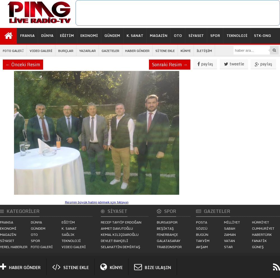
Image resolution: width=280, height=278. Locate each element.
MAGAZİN (158, 35)
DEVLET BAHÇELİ (114, 240)
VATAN (229, 240)
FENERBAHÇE (167, 234)
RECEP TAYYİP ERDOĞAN (121, 222)
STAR (228, 247)
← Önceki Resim (23, 64)
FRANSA (27, 35)
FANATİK (259, 240)
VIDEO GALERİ (41, 50)
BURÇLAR (65, 50)
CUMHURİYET (263, 228)
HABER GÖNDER (137, 50)
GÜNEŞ (258, 247)
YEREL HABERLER (13, 247)
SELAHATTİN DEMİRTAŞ (120, 247)
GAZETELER (110, 50)
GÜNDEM (112, 35)
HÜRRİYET (260, 222)
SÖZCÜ (201, 228)
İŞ (22, 51)
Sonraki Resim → (170, 64)
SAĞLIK (68, 234)
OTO (178, 35)
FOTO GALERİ (13, 50)
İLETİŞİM (204, 50)
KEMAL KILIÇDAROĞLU (120, 234)
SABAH (229, 228)
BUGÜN (202, 234)
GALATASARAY (168, 240)
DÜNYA (47, 35)
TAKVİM (202, 240)
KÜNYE (186, 50)
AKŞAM (202, 247)
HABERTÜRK (262, 234)
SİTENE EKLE (165, 50)
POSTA (201, 222)
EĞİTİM (67, 35)
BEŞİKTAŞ (165, 228)
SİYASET (196, 35)
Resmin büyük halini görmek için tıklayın (97, 202)
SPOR (215, 35)
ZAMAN (230, 234)
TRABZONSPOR (169, 247)
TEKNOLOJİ (237, 35)
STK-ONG (262, 35)
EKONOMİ (89, 35)
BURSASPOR (167, 222)
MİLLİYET (232, 222)
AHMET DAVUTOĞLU (117, 228)
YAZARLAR (87, 50)
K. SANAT (135, 35)
